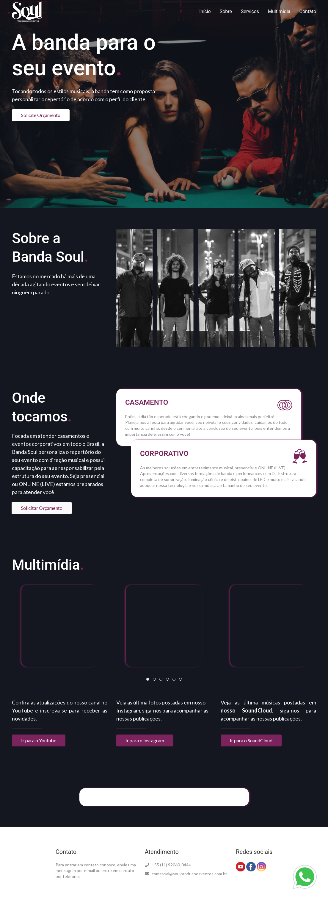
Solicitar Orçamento (41, 507)
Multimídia (279, 11)
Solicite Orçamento (40, 115)
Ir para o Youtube (38, 740)
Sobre (226, 11)
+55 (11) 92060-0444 (168, 864)
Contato (307, 11)
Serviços (250, 11)
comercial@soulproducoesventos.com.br (186, 873)
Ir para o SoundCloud (251, 740)
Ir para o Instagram (144, 740)
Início (205, 11)
